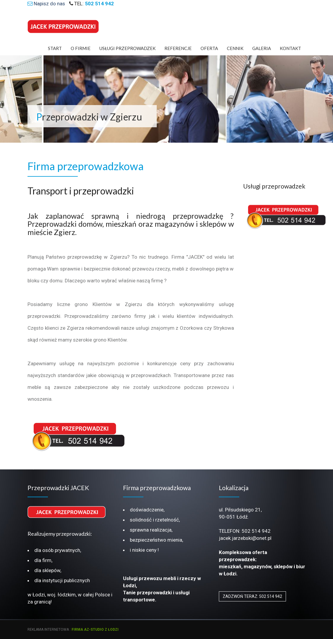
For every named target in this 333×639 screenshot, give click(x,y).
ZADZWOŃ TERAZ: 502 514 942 (252, 596)
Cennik (235, 48)
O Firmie (80, 48)
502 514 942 (256, 531)
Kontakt (290, 48)
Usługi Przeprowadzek (127, 48)
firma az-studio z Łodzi (95, 629)
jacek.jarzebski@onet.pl (245, 538)
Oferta (209, 48)
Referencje (178, 48)
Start (55, 48)
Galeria (261, 48)
